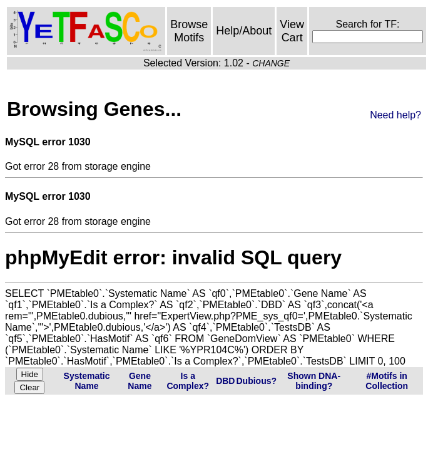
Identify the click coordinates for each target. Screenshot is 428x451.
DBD (225, 381)
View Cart (292, 31)
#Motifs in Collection (386, 381)
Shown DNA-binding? (313, 381)
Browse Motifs (189, 31)
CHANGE (271, 63)
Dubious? (256, 381)
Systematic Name (87, 381)
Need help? (395, 115)
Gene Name (139, 381)
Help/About (244, 30)
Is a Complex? (187, 381)
